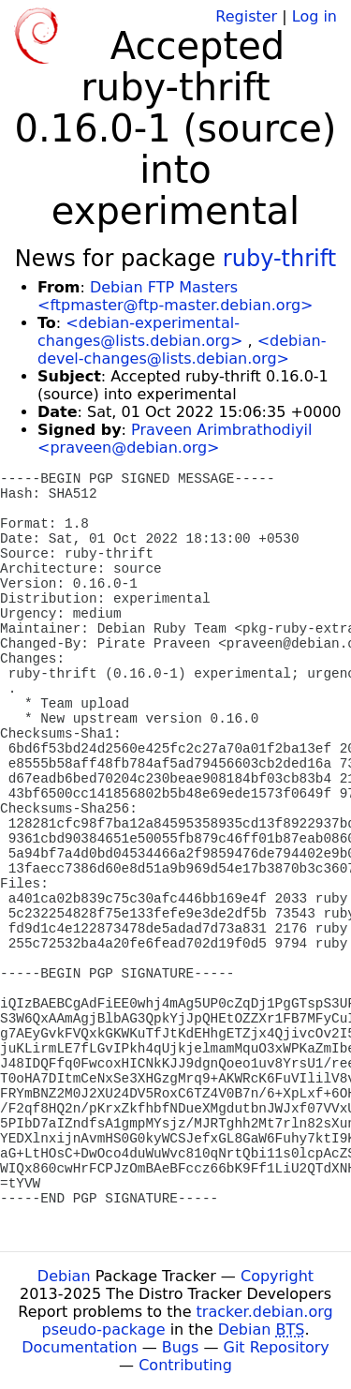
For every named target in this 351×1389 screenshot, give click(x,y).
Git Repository (276, 1347)
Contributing (185, 1365)
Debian (64, 1276)
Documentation (79, 1347)
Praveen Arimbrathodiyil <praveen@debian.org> (174, 438)
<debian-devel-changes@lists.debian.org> (181, 349)
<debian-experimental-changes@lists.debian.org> (139, 332)
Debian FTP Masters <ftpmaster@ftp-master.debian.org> (175, 296)
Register (246, 16)
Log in (314, 16)
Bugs (180, 1347)
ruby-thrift (279, 259)
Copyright (277, 1276)
